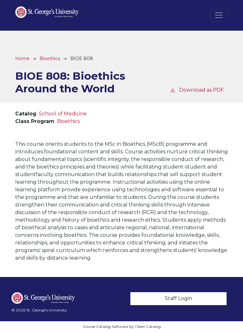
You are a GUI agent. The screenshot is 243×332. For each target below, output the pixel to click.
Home (22, 58)
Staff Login (178, 298)
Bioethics (50, 58)
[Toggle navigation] (219, 15)
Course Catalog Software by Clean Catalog (122, 326)
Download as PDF (197, 89)
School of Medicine (63, 114)
